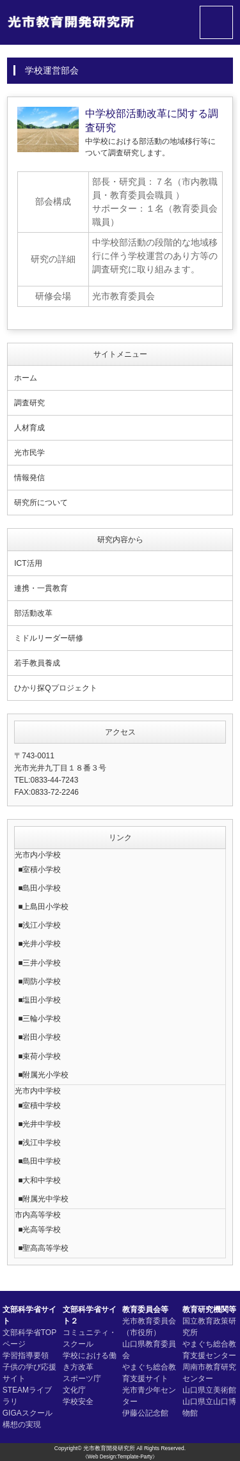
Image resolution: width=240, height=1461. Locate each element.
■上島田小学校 (43, 906)
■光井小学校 (39, 943)
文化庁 (74, 1390)
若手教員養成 (37, 663)
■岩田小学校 (39, 1037)
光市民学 (29, 452)
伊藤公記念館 (145, 1413)
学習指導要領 (26, 1355)
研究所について (41, 502)
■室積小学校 (39, 869)
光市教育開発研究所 (109, 1448)
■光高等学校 (39, 1229)
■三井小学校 (39, 962)
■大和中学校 (39, 1180)
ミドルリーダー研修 (48, 638)
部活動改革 (33, 613)
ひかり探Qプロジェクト (55, 688)
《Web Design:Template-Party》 (120, 1457)
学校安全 (78, 1401)
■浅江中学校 (39, 1142)
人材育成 (29, 427)
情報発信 (29, 477)
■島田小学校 (39, 888)
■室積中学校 (39, 1105)
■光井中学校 (39, 1124)
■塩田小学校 (39, 1000)
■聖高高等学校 (43, 1248)
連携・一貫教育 (41, 588)
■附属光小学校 (43, 1074)
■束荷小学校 (39, 1056)
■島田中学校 (39, 1161)
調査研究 (29, 402)
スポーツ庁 (82, 1378)
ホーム (25, 377)
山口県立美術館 (209, 1390)
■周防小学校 (39, 981)
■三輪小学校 (39, 1018)
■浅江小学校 (39, 925)
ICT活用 (28, 563)
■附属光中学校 (43, 1198)
